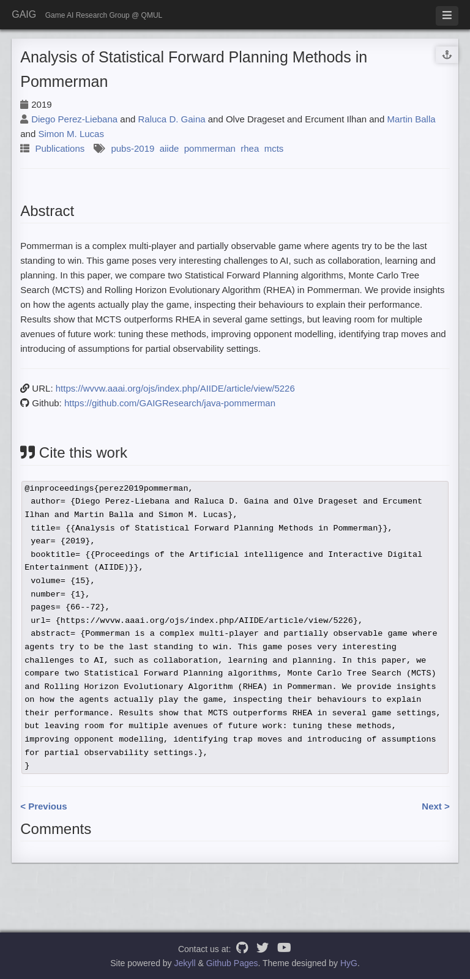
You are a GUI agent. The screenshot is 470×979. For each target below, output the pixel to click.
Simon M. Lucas (71, 133)
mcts (274, 148)
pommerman (210, 148)
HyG (348, 963)
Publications (59, 148)
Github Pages (232, 963)
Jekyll (185, 963)
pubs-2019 (132, 148)
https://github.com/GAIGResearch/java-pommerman (169, 403)
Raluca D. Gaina (172, 119)
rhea (250, 148)
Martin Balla (411, 119)
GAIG (24, 14)
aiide (169, 148)
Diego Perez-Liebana (74, 119)
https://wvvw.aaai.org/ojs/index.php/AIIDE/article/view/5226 (175, 388)
